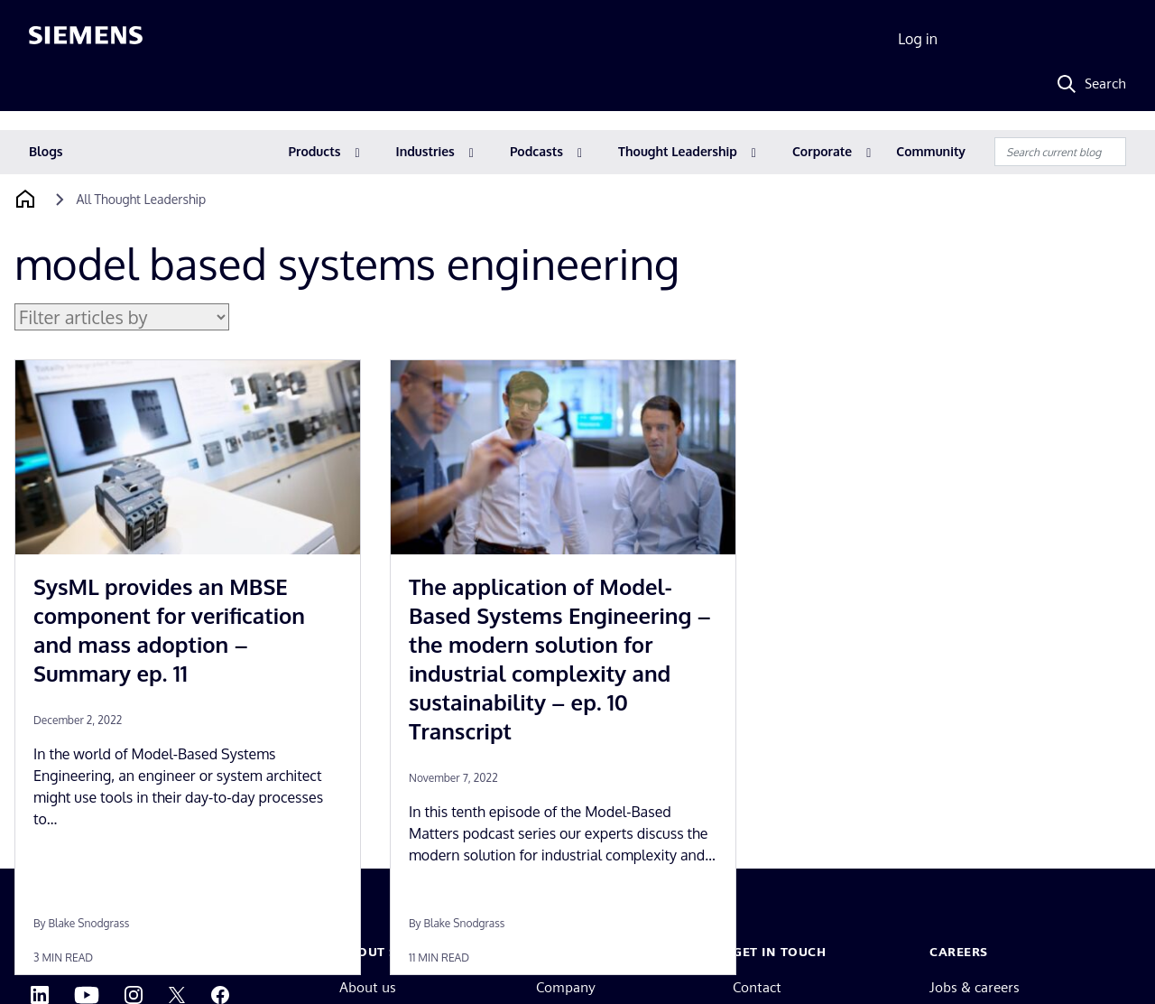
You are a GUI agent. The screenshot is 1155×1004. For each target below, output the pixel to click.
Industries (425, 151)
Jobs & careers (974, 987)
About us (367, 987)
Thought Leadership (677, 151)
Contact (757, 987)
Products (315, 151)
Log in (918, 39)
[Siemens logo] (86, 40)
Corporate (822, 151)
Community (931, 151)
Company (566, 987)
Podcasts (536, 151)
